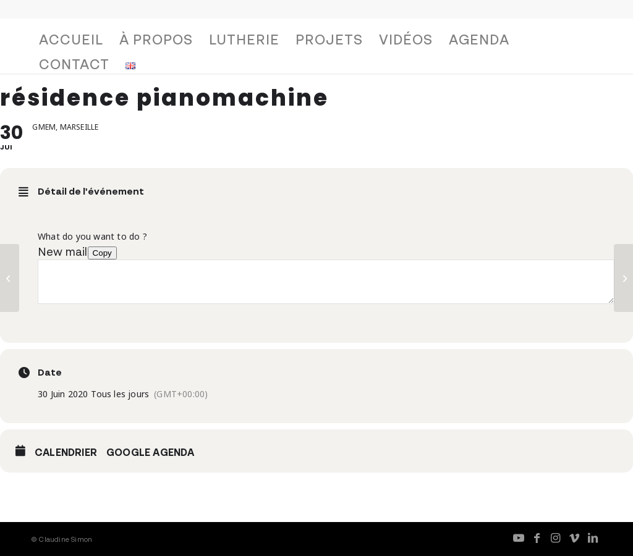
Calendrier (66, 452)
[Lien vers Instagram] (555, 537)
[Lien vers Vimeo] (574, 537)
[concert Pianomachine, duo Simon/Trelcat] (623, 278)
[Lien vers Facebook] (537, 537)
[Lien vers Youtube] (518, 537)
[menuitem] (71, 42)
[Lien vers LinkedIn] (593, 537)
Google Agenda (150, 452)
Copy (102, 253)
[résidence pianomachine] (9, 278)
